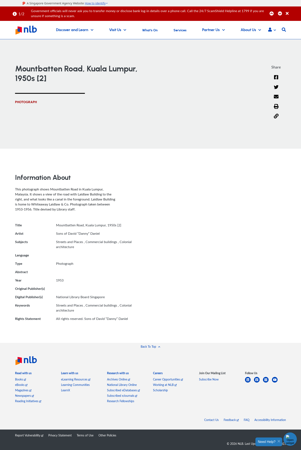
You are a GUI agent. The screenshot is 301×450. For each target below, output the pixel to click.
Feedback (231, 420)
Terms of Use (85, 435)
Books (20, 379)
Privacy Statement (60, 435)
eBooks (21, 385)
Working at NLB (165, 385)
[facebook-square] (258, 382)
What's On (150, 30)
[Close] (292, 11)
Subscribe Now (209, 379)
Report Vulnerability (29, 435)
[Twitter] (276, 90)
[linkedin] (249, 382)
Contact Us (211, 420)
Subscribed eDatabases (123, 390)
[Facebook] (276, 80)
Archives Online (118, 379)
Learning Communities (75, 385)
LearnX (65, 390)
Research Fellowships (120, 401)
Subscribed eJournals (122, 396)
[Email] (276, 99)
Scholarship (160, 390)
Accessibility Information (270, 420)
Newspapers (24, 396)
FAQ (246, 420)
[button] (272, 30)
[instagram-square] (267, 382)
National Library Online (122, 385)
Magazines (23, 390)
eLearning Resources (75, 379)
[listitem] (23, 374)
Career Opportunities (168, 379)
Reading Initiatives (28, 401)
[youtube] (276, 382)
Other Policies (107, 435)
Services (179, 30)
